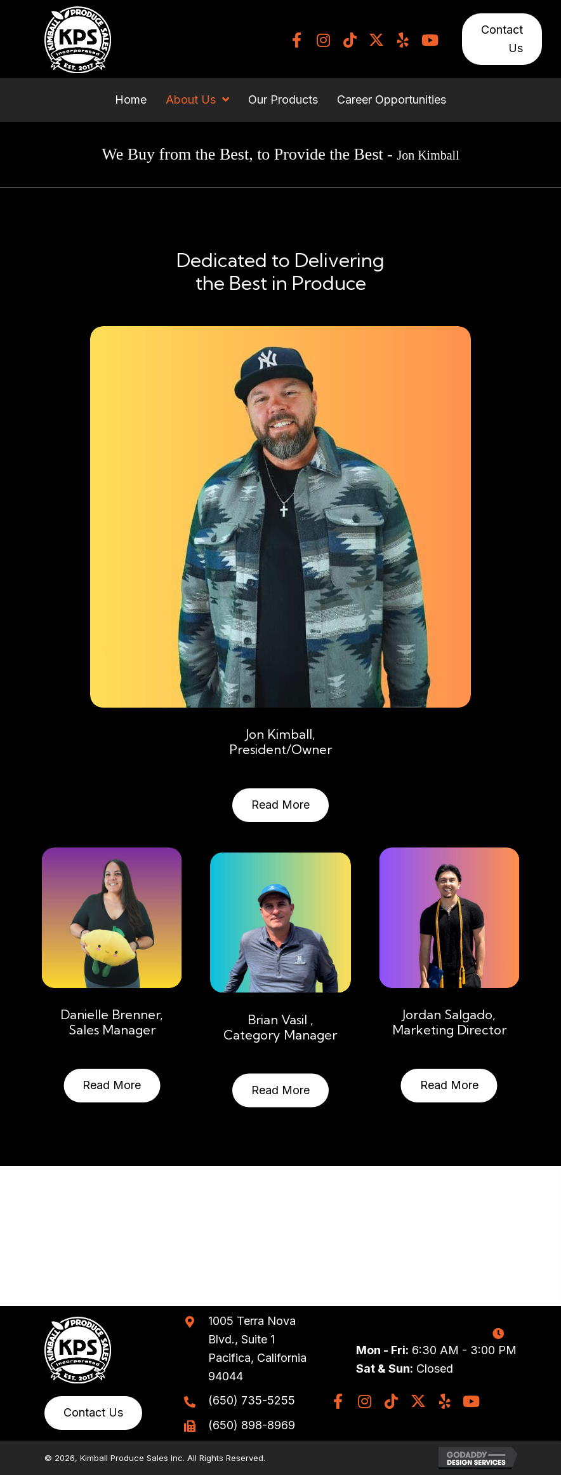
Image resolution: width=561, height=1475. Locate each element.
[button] (296, 40)
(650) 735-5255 (251, 1400)
